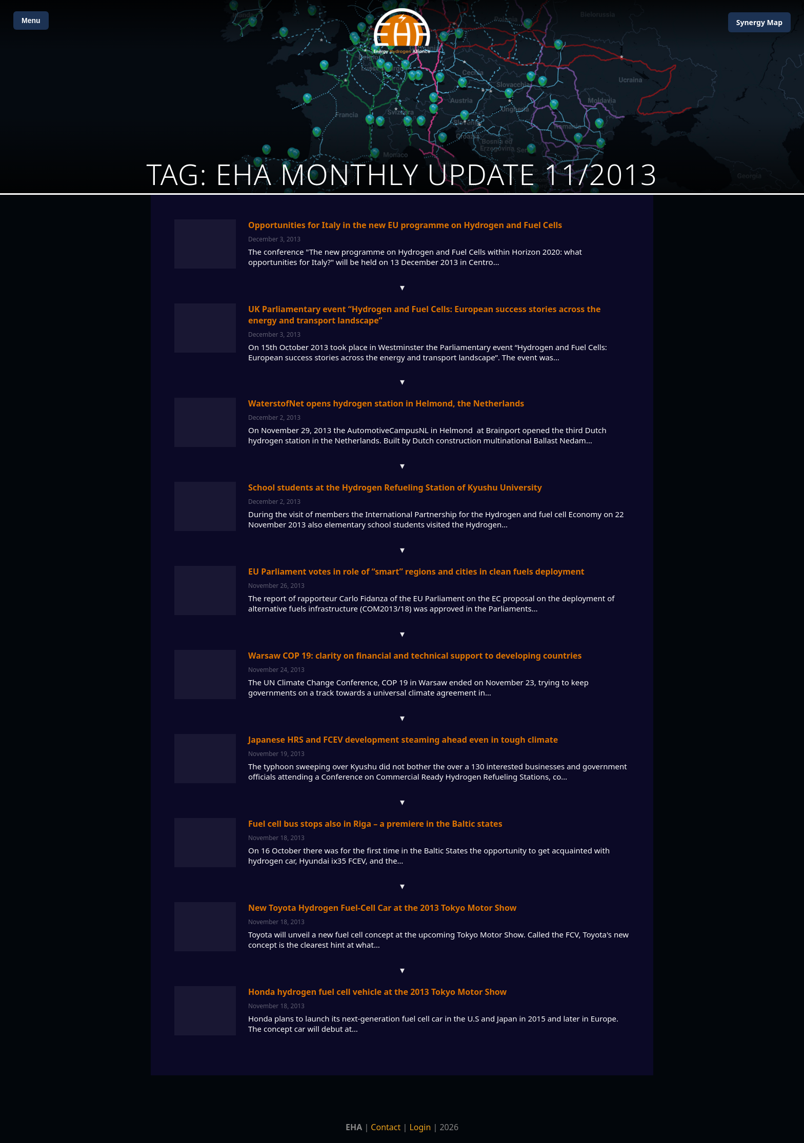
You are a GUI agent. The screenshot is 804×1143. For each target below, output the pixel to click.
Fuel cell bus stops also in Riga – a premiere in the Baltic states (375, 823)
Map (759, 22)
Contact (385, 1127)
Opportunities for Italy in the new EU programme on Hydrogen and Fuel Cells (405, 225)
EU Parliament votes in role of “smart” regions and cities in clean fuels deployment (416, 571)
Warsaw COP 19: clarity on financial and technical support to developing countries (415, 655)
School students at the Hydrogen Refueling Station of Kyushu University (395, 487)
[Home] (402, 31)
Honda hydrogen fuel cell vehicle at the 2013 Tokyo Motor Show (377, 991)
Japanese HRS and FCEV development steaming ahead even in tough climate (403, 739)
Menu (31, 20)
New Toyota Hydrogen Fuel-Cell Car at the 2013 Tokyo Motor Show (382, 907)
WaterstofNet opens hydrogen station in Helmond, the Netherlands (386, 403)
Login (420, 1127)
